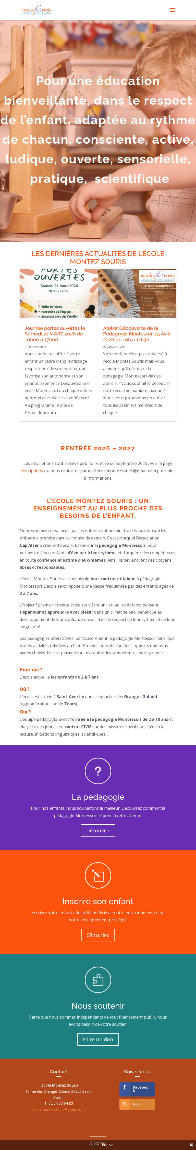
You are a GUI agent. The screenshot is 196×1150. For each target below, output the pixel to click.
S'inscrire (98, 934)
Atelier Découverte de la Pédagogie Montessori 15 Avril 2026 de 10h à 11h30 (136, 334)
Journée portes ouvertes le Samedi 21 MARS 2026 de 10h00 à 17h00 (55, 334)
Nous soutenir (98, 1005)
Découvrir (98, 830)
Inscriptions (32, 470)
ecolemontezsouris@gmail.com (59, 1109)
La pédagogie (98, 797)
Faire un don (98, 1039)
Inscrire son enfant (98, 901)
